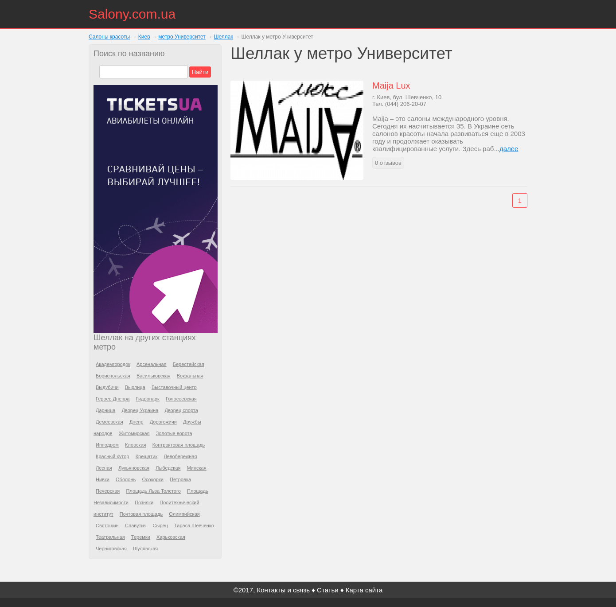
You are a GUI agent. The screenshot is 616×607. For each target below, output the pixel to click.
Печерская (108, 491)
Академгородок (113, 364)
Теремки (140, 537)
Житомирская (134, 433)
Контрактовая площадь (178, 444)
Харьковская (170, 537)
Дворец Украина (140, 410)
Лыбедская (168, 468)
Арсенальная (151, 364)
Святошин (107, 525)
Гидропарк (148, 398)
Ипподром (107, 444)
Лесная (104, 468)
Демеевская (109, 421)
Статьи (328, 590)
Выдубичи (107, 387)
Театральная (110, 537)
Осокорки (152, 479)
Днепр (136, 421)
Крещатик (147, 456)
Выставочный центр (174, 387)
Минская (197, 468)
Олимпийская (184, 514)
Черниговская (111, 548)
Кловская (135, 444)
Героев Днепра (112, 398)
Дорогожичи (163, 421)
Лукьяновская (133, 468)
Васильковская (153, 375)
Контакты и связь (283, 590)
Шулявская (145, 548)
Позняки (144, 502)
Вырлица (135, 387)
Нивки (102, 479)
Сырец (160, 525)
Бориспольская (113, 375)
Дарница (105, 410)
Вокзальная (190, 375)
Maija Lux (391, 85)
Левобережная (180, 456)
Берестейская (188, 364)
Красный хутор (112, 456)
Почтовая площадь (141, 514)
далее (509, 148)
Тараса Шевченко (194, 525)
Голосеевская (181, 398)
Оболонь (126, 479)
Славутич (136, 525)
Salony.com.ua (132, 14)
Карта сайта (364, 590)
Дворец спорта (181, 410)
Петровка (180, 479)
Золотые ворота (174, 433)
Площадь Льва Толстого (153, 491)
